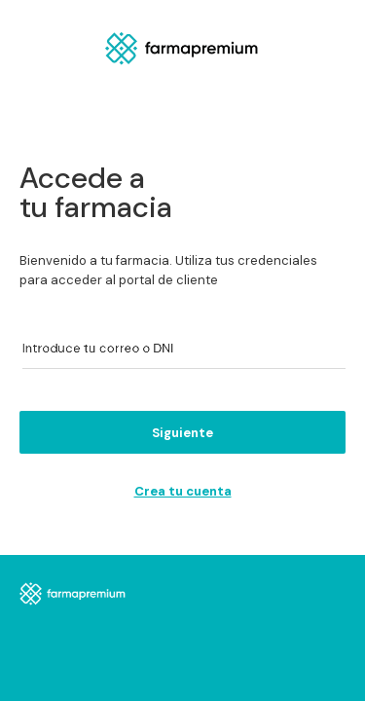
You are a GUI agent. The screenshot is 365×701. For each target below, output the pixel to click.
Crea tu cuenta (183, 491)
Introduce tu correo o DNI (93, 348)
